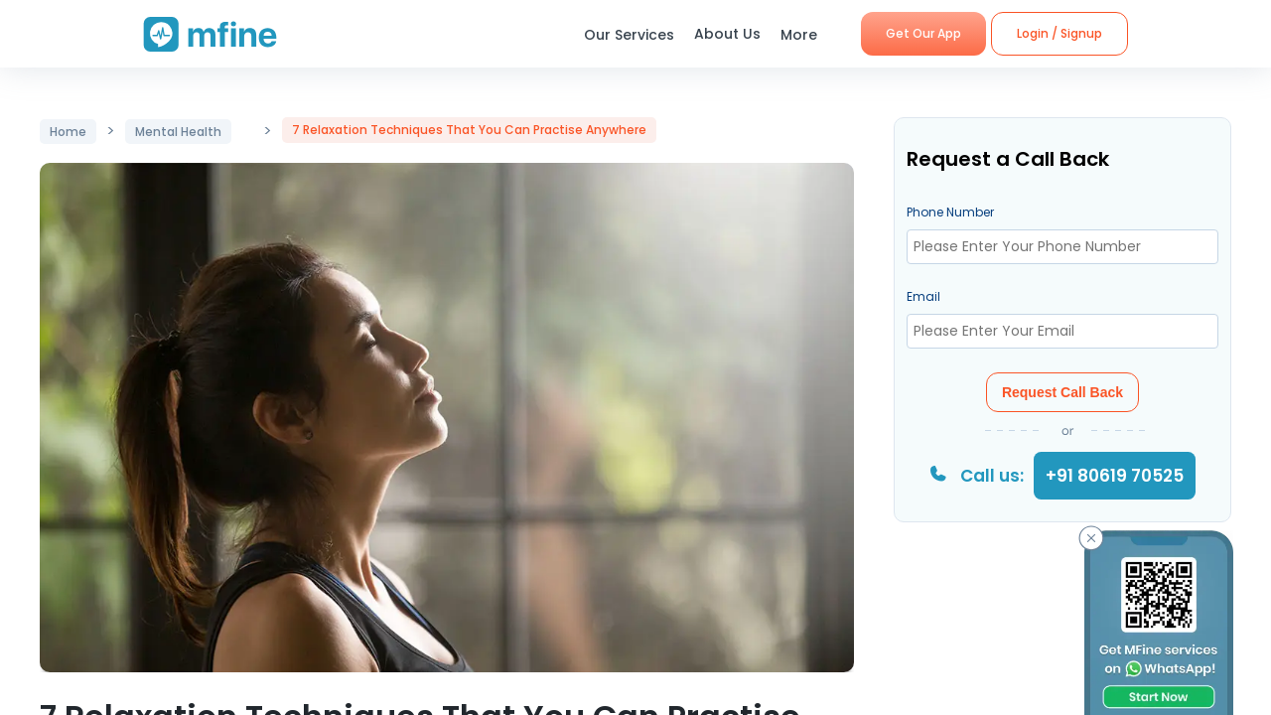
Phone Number (950, 212)
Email (923, 296)
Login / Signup (1059, 33)
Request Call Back (1062, 392)
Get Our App (923, 33)
